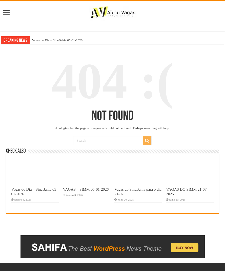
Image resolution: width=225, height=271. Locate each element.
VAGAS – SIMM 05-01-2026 (86, 189)
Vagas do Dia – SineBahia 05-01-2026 (57, 40)
